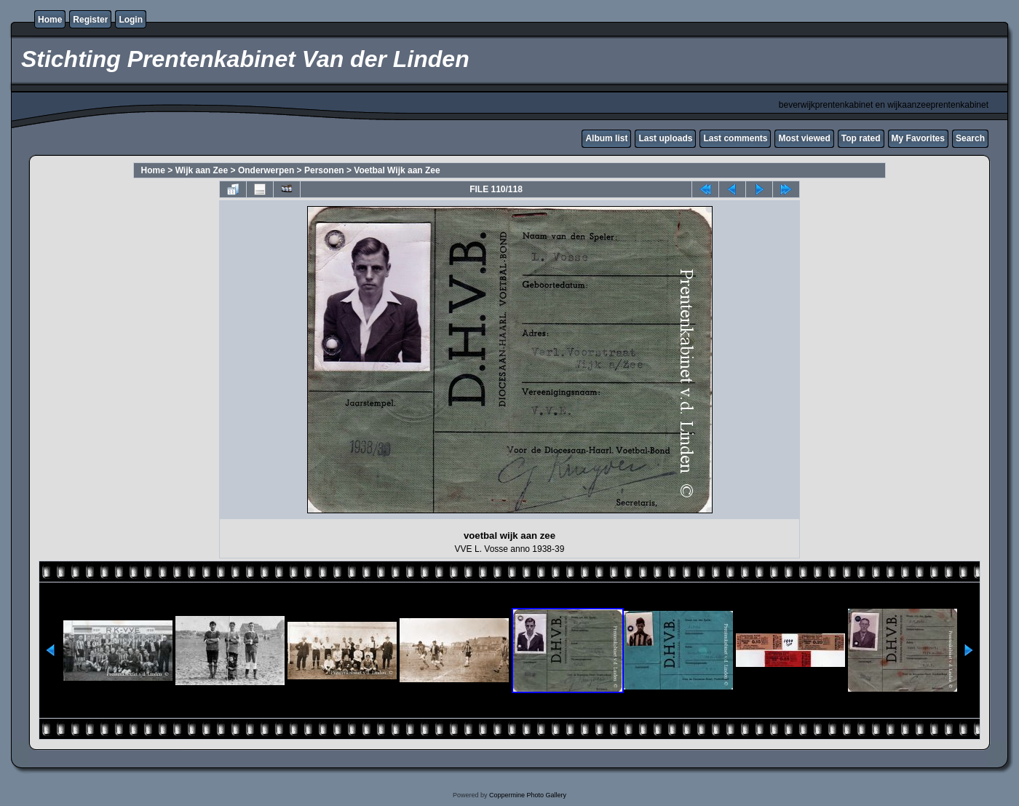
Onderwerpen (266, 170)
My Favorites (918, 138)
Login (131, 20)
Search (970, 138)
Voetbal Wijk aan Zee (397, 170)
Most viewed (804, 138)
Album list (606, 138)
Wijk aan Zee (202, 170)
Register (90, 20)
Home (50, 20)
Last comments (735, 138)
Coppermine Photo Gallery (527, 795)
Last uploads (665, 138)
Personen (324, 170)
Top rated (861, 138)
